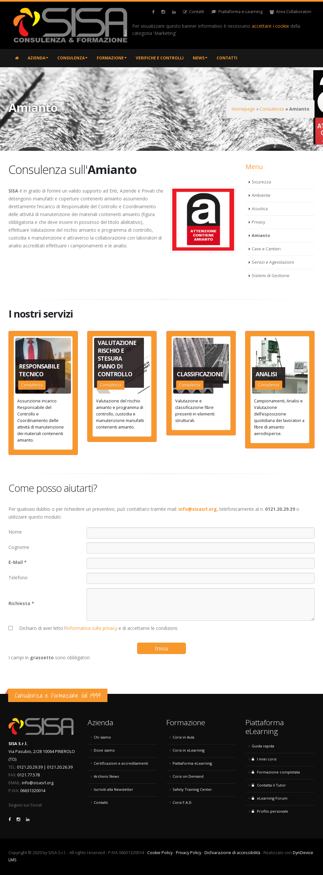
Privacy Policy (188, 852)
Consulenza (72, 58)
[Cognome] (201, 548)
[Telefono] (201, 578)
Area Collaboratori (290, 11)
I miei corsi (264, 759)
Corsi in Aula (183, 737)
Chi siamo (102, 737)
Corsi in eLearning (188, 750)
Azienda (38, 58)
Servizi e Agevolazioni (273, 262)
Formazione (112, 58)
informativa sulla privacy (91, 628)
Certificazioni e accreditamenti (121, 763)
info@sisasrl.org (37, 783)
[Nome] (201, 533)
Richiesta (19, 603)
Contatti (193, 11)
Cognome (18, 547)
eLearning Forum (270, 798)
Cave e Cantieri (266, 249)
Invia (161, 648)
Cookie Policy (160, 852)
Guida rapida (263, 745)
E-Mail (15, 562)
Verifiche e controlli (160, 58)
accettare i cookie (270, 26)
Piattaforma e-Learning (236, 11)
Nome (15, 532)
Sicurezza (261, 182)
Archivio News (106, 776)
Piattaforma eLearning (192, 763)
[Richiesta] (201, 604)
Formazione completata (276, 772)
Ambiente (261, 195)
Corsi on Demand (188, 776)
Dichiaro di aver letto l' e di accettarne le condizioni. (98, 628)
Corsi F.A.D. (182, 802)
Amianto (261, 235)
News (200, 58)
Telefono (18, 577)
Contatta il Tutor (269, 785)
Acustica (260, 208)
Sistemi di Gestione (270, 275)
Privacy (258, 222)
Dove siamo (104, 750)
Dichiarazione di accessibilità (232, 852)
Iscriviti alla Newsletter (113, 789)
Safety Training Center (192, 789)
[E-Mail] (201, 563)
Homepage (243, 109)
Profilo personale (270, 811)
